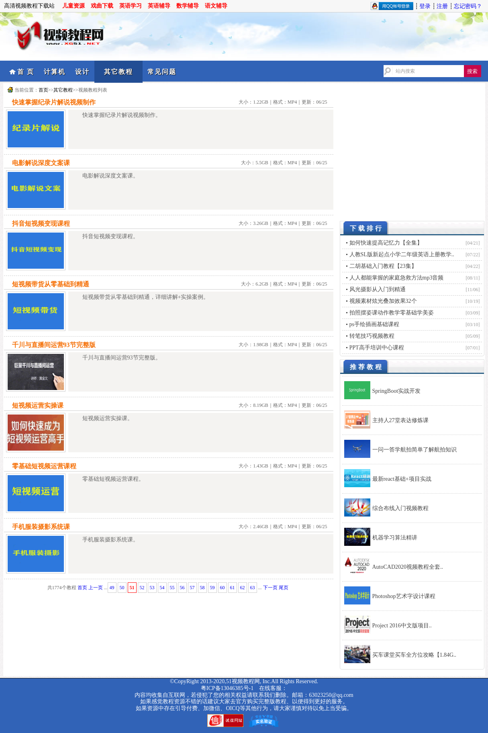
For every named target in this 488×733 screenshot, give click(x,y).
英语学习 (130, 6)
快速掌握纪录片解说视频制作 (54, 102)
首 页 (25, 71)
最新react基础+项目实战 (401, 479)
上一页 (95, 587)
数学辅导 (187, 6)
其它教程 (118, 71)
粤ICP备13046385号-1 (227, 688)
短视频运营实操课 (37, 405)
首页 (43, 90)
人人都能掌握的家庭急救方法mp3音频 (396, 278)
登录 (425, 6)
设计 (82, 71)
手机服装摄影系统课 (41, 526)
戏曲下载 (102, 6)
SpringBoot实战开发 (396, 391)
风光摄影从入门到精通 (377, 289)
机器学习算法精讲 (394, 538)
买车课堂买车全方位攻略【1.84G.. (414, 655)
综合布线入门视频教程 (400, 508)
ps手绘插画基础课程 (374, 324)
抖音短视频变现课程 (41, 223)
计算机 (54, 71)
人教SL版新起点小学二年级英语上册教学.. (401, 254)
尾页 (283, 587)
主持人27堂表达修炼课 (400, 420)
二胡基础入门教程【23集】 (383, 266)
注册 (442, 6)
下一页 (270, 587)
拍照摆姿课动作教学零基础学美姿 (391, 313)
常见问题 (161, 71)
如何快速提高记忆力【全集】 (386, 243)
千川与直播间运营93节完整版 (54, 344)
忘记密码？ (468, 6)
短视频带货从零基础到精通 (50, 284)
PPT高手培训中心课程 (376, 348)
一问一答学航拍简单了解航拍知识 (414, 450)
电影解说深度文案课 (41, 162)
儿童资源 (73, 6)
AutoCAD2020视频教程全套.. (407, 567)
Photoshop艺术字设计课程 (403, 596)
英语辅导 (159, 6)
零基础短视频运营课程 (44, 466)
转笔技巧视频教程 (371, 336)
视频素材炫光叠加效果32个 (383, 301)
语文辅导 (216, 6)
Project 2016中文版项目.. (402, 626)
